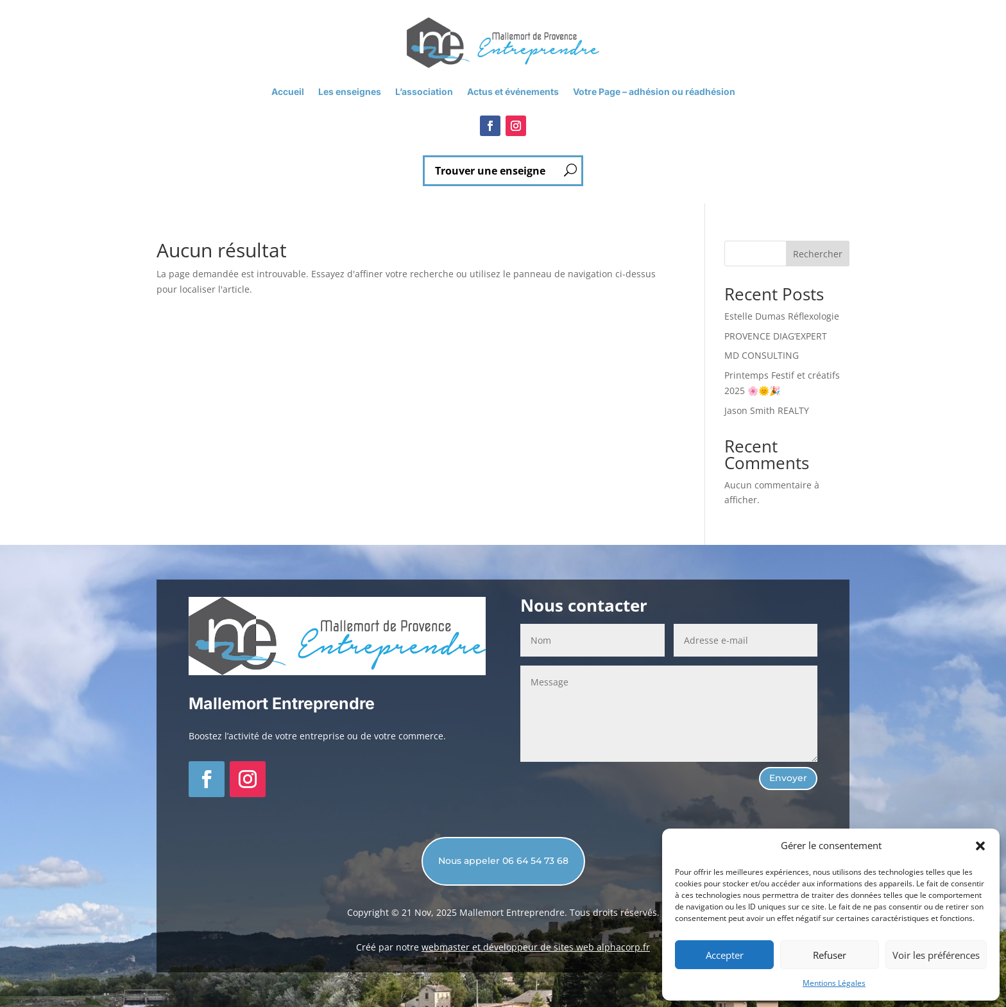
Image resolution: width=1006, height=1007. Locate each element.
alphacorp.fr (623, 947)
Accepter (725, 955)
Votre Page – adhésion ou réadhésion (654, 92)
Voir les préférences (936, 955)
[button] (980, 845)
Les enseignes (349, 92)
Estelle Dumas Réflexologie (781, 316)
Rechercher (817, 254)
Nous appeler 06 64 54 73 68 (503, 860)
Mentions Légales (834, 982)
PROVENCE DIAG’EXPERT (775, 336)
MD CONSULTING (761, 355)
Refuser (829, 955)
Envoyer (788, 778)
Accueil (287, 92)
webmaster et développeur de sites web (509, 947)
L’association (424, 92)
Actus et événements (513, 92)
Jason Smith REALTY (766, 410)
